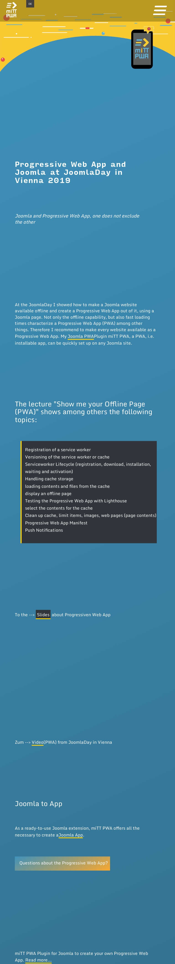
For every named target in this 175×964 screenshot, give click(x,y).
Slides (43, 614)
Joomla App (71, 834)
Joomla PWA (81, 336)
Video (38, 742)
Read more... (38, 959)
